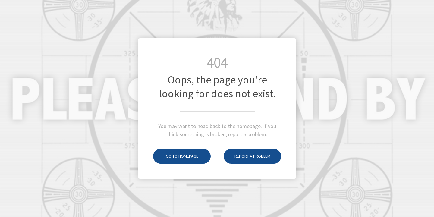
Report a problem (247, 156)
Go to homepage (175, 156)
